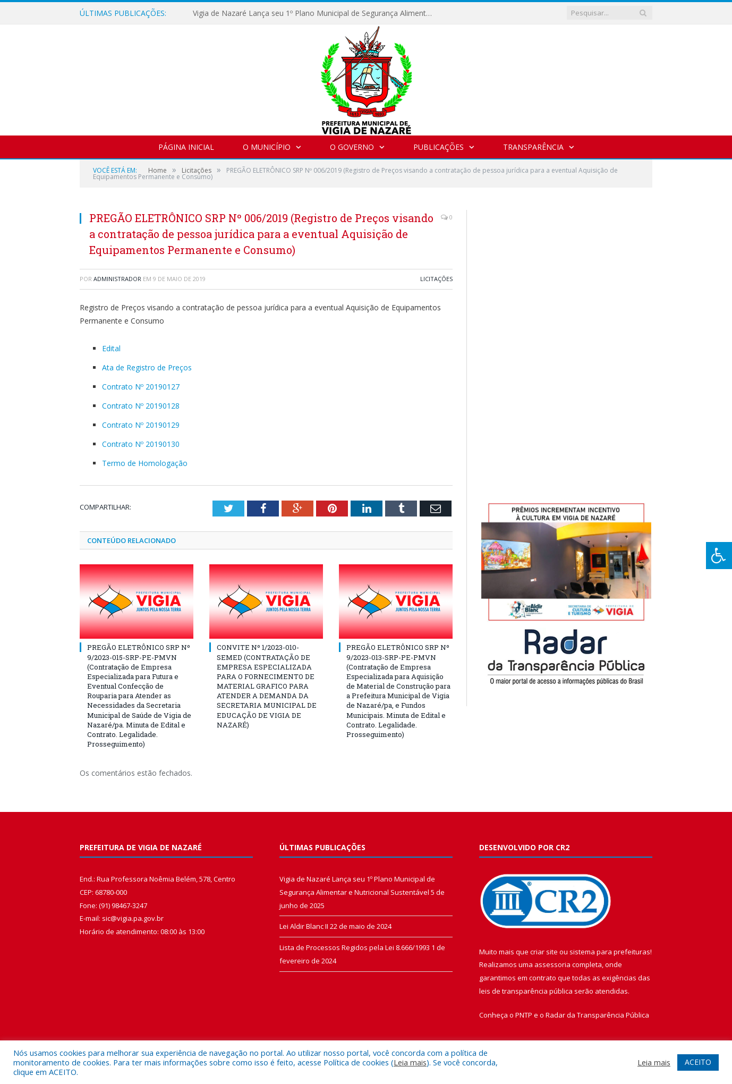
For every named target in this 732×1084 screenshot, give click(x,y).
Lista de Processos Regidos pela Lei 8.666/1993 (354, 947)
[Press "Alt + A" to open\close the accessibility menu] (719, 555)
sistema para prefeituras (609, 951)
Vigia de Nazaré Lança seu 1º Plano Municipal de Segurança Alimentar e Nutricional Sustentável (315, 13)
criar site (544, 951)
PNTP (523, 1015)
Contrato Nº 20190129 (141, 425)
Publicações (438, 147)
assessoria (552, 964)
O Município (267, 147)
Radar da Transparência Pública (597, 1015)
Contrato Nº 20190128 (141, 406)
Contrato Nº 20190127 (141, 387)
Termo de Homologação (145, 463)
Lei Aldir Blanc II (303, 926)
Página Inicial (186, 147)
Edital (111, 348)
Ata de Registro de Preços (147, 367)
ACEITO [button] (698, 1062)
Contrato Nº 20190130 (141, 444)
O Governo (352, 147)
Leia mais (410, 1062)
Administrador (117, 279)
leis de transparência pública (526, 991)
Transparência (533, 147)
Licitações (436, 279)
